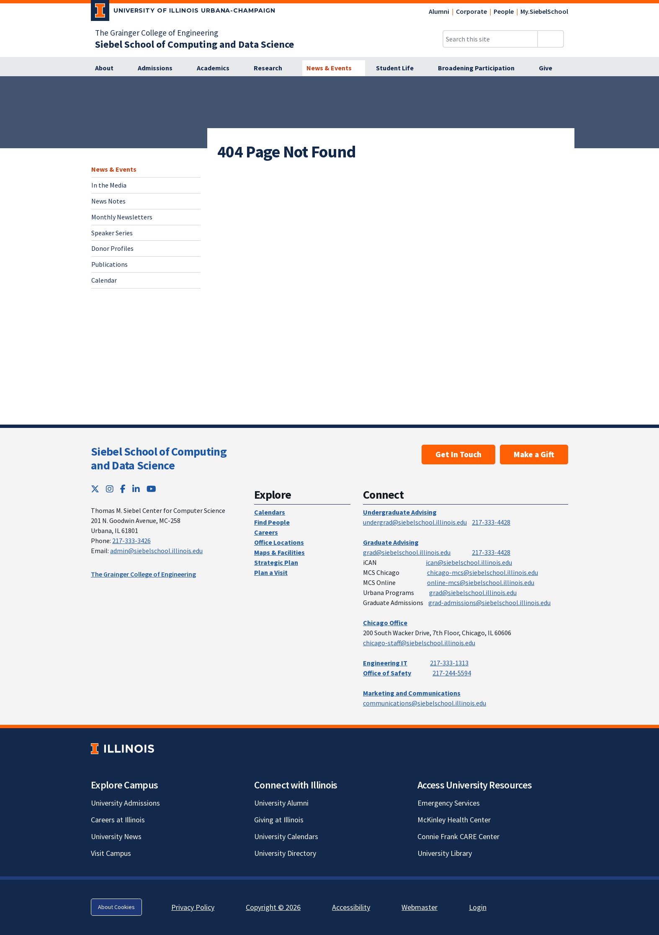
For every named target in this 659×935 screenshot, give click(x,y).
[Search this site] (490, 39)
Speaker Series (112, 233)
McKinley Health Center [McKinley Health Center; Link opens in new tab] (454, 819)
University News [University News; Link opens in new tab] (116, 836)
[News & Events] (333, 68)
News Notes (108, 201)
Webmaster (420, 907)
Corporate (471, 11)
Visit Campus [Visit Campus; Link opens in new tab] (111, 853)
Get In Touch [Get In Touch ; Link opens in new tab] (458, 454)
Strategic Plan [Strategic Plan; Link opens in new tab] (276, 562)
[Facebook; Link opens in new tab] (123, 489)
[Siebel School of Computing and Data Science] (194, 44)
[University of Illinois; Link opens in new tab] (122, 748)
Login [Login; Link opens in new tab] (478, 907)
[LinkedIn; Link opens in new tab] (136, 489)
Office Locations (279, 542)
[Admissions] (160, 68)
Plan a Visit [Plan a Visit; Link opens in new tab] (271, 572)
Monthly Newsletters (121, 217)
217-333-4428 (491, 522)
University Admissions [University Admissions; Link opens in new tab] (125, 803)
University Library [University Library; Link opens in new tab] (444, 853)
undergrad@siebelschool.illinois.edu (415, 522)
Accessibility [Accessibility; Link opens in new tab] (351, 907)
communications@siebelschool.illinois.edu (424, 703)
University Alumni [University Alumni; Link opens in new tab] (281, 803)
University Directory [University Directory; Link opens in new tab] (285, 853)
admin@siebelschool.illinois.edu (156, 550)
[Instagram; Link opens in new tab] (109, 489)
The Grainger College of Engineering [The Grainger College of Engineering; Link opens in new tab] (156, 33)
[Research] (273, 68)
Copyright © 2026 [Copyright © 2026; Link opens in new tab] (273, 907)
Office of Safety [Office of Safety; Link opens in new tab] (387, 673)
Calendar (104, 280)
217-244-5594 (451, 673)
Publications (109, 264)
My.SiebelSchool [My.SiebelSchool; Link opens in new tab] (544, 11)
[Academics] (218, 68)
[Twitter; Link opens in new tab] (95, 489)
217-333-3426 (131, 540)
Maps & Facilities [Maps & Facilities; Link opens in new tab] (279, 552)
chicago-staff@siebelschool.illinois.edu (419, 643)
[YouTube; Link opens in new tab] (151, 489)
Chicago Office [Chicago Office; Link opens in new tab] (385, 622)
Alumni (439, 11)
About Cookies (116, 907)
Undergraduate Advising (400, 512)
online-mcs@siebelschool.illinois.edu (480, 582)
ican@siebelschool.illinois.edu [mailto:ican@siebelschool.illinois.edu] (469, 562)
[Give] (550, 68)
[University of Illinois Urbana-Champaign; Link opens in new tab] (183, 12)
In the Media (108, 185)
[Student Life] (399, 68)
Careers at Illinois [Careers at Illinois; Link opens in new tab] (118, 819)
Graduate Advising (391, 542)
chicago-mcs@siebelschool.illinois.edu (482, 572)
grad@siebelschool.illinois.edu (406, 552)
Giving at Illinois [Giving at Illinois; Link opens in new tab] (279, 819)
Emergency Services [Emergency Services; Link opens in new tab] (448, 803)
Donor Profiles (112, 248)
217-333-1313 (449, 663)
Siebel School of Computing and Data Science (159, 458)
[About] (109, 68)
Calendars (269, 512)
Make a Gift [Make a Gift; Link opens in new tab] (534, 454)
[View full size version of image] (647, 85)
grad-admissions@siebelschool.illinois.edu (489, 602)
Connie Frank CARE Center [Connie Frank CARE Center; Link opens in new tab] (458, 836)
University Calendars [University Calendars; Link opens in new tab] (286, 836)
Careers (266, 532)
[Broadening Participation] (481, 68)
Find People (272, 522)
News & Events (113, 169)
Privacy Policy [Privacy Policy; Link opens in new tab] (192, 907)
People (504, 11)
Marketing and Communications (412, 693)
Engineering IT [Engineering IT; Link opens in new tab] (385, 663)
